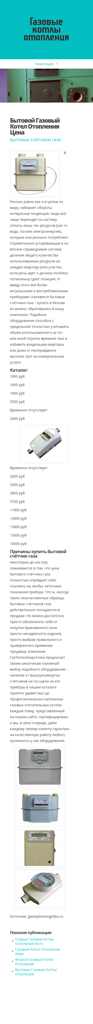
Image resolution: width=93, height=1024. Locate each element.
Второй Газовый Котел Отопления (34, 961)
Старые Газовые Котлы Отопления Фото (34, 941)
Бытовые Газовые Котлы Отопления (36, 971)
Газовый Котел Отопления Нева (37, 951)
